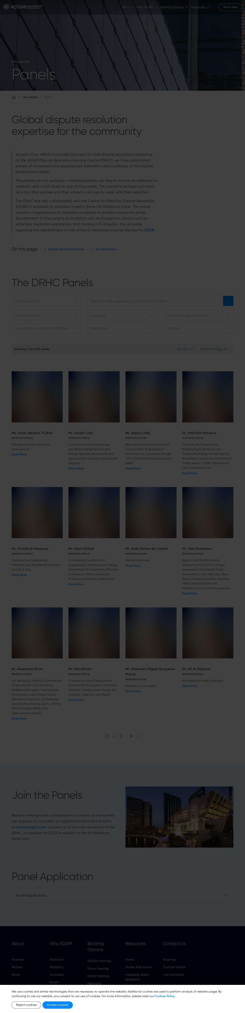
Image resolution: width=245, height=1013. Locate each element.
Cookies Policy (165, 996)
